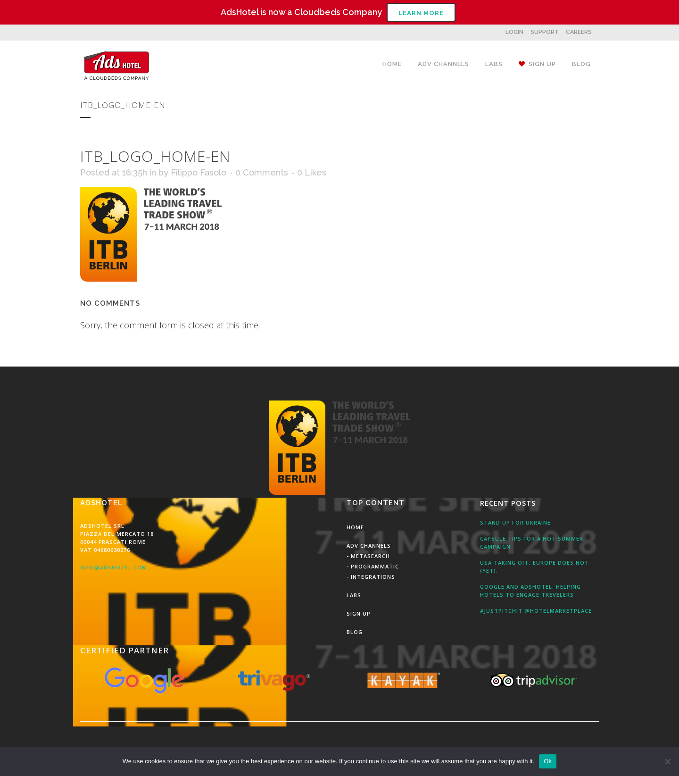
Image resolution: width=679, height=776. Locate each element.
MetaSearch (370, 555)
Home (355, 527)
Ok (548, 761)
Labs (354, 595)
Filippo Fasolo (198, 172)
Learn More (421, 13)
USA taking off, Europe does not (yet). (534, 566)
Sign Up (359, 613)
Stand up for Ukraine (515, 522)
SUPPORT (544, 32)
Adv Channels (369, 545)
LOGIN (514, 32)
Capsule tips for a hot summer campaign (531, 542)
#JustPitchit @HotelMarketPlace (536, 610)
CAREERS (579, 32)
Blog (355, 631)
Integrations (373, 576)
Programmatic (375, 566)
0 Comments (261, 172)
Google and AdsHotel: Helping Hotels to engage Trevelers (530, 590)
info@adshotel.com (113, 567)
